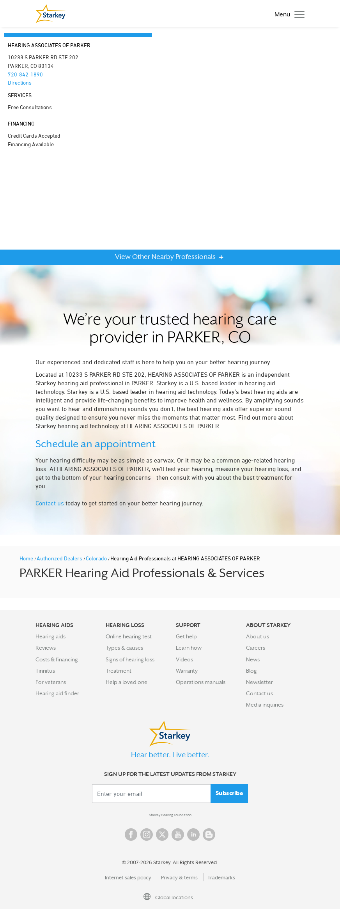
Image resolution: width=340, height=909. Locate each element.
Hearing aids (50, 636)
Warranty (187, 671)
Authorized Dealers (60, 558)
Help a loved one (126, 682)
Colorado (97, 558)
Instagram (146, 834)
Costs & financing (56, 659)
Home (26, 558)
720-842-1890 (25, 74)
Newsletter (259, 682)
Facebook (131, 834)
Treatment (118, 671)
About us (257, 636)
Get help (186, 636)
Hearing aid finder (57, 693)
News (253, 659)
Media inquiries (264, 705)
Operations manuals (200, 682)
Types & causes (124, 648)
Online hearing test (129, 636)
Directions (20, 82)
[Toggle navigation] (288, 14)
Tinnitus (45, 671)
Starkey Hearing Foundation (170, 815)
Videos (184, 659)
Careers (255, 648)
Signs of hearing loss (130, 659)
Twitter (162, 834)
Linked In (193, 834)
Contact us (49, 503)
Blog (251, 671)
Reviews (45, 648)
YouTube (178, 834)
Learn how (189, 648)
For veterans (50, 682)
